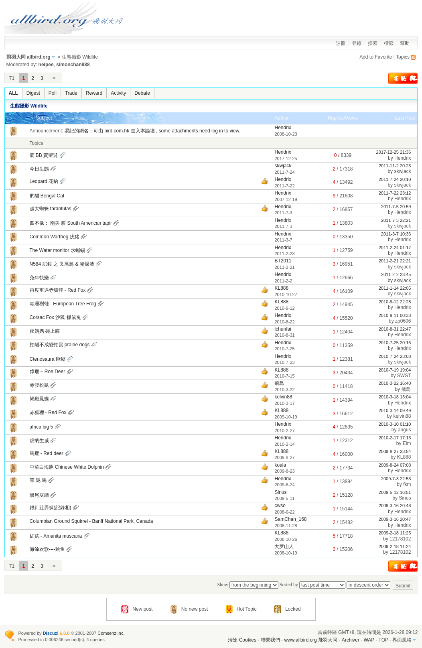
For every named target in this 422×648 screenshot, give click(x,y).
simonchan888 (72, 64)
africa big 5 (41, 427)
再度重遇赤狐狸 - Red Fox (58, 290)
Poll (53, 93)
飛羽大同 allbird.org (28, 57)
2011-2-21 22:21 (395, 260)
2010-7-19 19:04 (395, 370)
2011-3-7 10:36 (396, 234)
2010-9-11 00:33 (395, 315)
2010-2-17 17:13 (395, 437)
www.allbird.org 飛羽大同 (311, 640)
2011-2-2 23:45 (396, 274)
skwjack (282, 166)
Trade (71, 93)
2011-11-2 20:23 (395, 165)
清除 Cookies (242, 640)
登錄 (356, 43)
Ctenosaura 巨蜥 (47, 359)
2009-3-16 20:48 (395, 505)
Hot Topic (241, 609)
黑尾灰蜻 (39, 495)
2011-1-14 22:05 (395, 288)
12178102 (400, 539)
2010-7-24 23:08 (395, 356)
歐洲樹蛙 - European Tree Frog (63, 304)
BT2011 (282, 261)
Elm (407, 443)
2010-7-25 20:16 (395, 342)
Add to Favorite (375, 57)
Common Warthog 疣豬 (54, 237)
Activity (118, 93)
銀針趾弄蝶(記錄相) (50, 507)
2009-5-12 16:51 (395, 492)
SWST (404, 375)
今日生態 (39, 169)
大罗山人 (284, 546)
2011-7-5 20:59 (396, 206)
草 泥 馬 (38, 480)
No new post (189, 609)
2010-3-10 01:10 (395, 424)
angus (404, 430)
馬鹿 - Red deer (46, 453)
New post (136, 609)
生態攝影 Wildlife (29, 106)
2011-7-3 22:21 (396, 220)
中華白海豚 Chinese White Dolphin (67, 467)
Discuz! (51, 633)
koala (280, 465)
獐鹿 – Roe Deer (47, 371)
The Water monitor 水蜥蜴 (57, 250)
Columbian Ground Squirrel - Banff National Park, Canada (91, 521)
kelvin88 (283, 397)
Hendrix (282, 127)
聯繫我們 (270, 640)
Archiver (350, 640)
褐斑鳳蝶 (39, 399)
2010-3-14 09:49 (395, 410)
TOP (383, 640)
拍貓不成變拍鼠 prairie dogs (60, 344)
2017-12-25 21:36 (393, 152)
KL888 (281, 288)
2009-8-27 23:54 (395, 451)
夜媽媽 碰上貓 (45, 331)
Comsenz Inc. (110, 633)
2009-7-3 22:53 (396, 478)
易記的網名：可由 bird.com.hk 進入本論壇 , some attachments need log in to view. (152, 131)
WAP (368, 640)
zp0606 (403, 321)
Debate (142, 93)
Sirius (280, 492)
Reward (94, 93)
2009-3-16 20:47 (395, 519)
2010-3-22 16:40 (395, 383)
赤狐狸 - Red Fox (48, 412)
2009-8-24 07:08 (395, 465)
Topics (403, 57)
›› (54, 78)
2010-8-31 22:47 (395, 329)
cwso (279, 505)
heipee (46, 64)
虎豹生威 (39, 440)
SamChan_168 (290, 519)
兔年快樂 (39, 277)
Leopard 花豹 (44, 181)
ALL (13, 93)
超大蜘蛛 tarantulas (50, 208)
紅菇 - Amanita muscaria (56, 536)
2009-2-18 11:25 (395, 532)
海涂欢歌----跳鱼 (47, 549)
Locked (287, 609)
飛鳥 (279, 383)
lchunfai (282, 329)
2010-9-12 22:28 (395, 301)
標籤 (389, 43)
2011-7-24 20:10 (395, 179)
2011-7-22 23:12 (395, 193)
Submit (403, 586)
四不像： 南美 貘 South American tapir (71, 223)
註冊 (340, 43)
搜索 (372, 43)
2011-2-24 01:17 (395, 247)
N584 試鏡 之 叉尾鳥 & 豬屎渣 (62, 264)
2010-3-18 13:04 (395, 396)
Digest (33, 93)
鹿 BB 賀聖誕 (44, 155)
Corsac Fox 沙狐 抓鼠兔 (55, 317)
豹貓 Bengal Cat (47, 196)
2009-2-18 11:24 (395, 546)
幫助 (405, 43)
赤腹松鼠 (39, 385)
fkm (407, 484)
